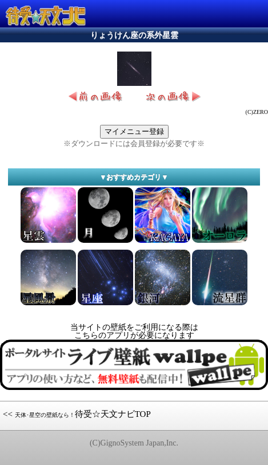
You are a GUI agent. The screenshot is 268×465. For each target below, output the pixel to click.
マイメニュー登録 (134, 131)
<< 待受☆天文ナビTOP (77, 414)
